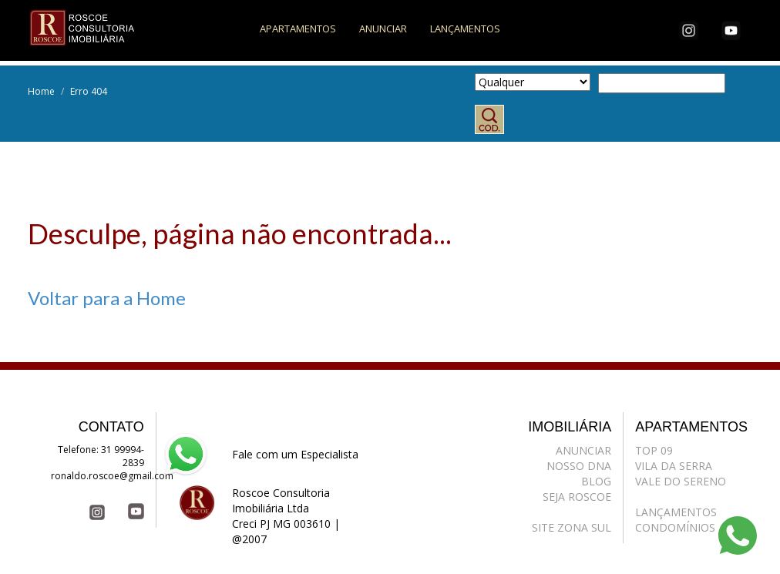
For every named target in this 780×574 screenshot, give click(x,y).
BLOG (596, 481)
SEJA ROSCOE (577, 496)
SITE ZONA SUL (571, 527)
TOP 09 (654, 450)
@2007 (249, 539)
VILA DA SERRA (673, 465)
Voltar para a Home (107, 298)
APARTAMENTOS (298, 28)
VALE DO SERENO (680, 481)
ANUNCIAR (383, 28)
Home (41, 91)
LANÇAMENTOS (465, 28)
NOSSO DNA (578, 465)
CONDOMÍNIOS (675, 527)
